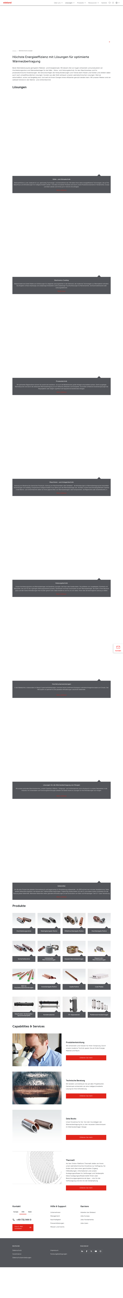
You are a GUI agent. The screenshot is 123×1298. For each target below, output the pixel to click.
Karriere (104, 3)
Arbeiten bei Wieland (87, 1212)
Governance (16, 1254)
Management (55, 1216)
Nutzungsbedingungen (58, 1254)
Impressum (54, 1250)
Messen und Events (57, 1227)
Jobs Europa (84, 1216)
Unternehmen (55, 1212)
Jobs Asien (84, 1223)
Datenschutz (17, 1250)
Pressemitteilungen (57, 1223)
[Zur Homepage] (7, 2)
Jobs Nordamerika (87, 1219)
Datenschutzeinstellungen (21, 1257)
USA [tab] (23, 1212)
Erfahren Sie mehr (86, 1058)
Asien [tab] (30, 1212)
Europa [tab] (15, 1212)
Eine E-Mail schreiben (23, 1227)
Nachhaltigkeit (55, 1219)
